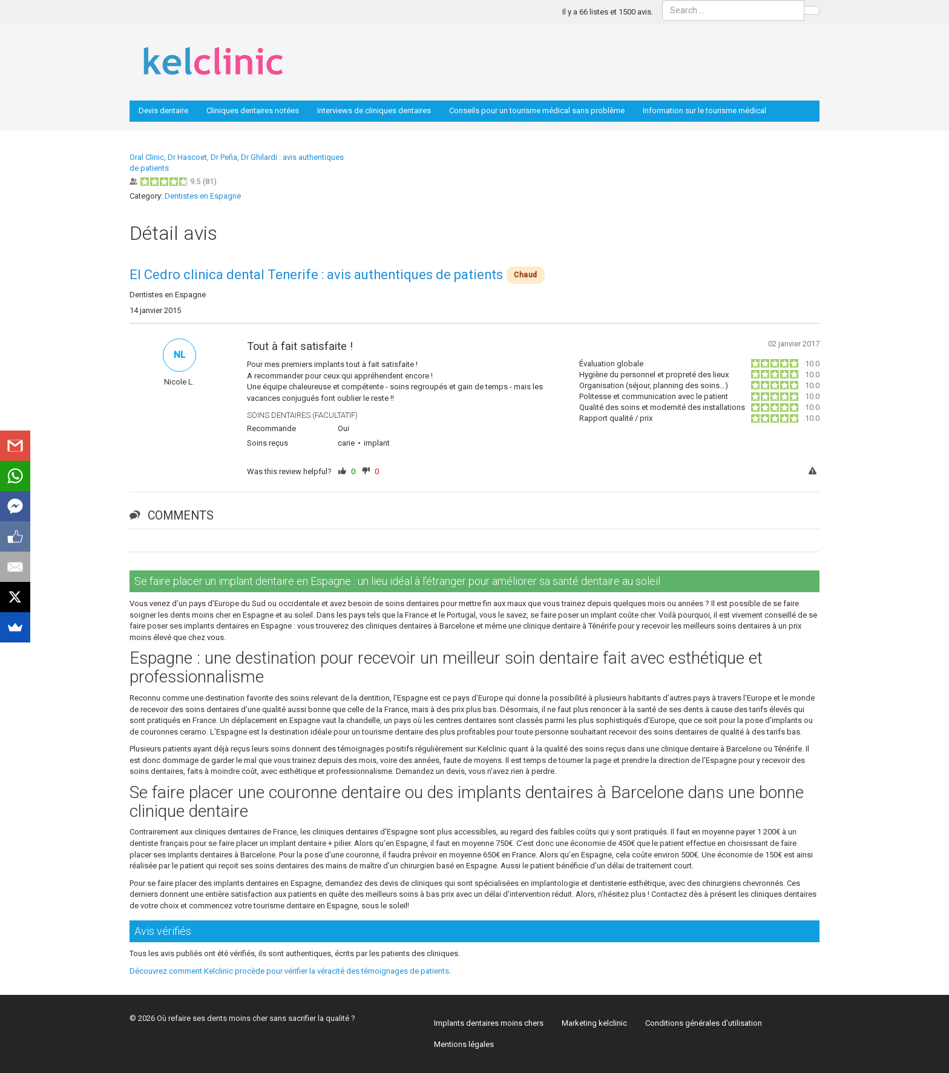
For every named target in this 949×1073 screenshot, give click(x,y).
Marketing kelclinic (594, 1023)
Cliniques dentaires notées (252, 110)
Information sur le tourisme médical (704, 110)
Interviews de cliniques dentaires (374, 110)
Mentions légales (464, 1044)
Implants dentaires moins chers (488, 1023)
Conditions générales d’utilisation (703, 1023)
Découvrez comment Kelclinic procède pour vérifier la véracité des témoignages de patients (289, 971)
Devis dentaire (163, 110)
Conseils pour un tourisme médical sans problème (537, 110)
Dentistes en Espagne (203, 195)
